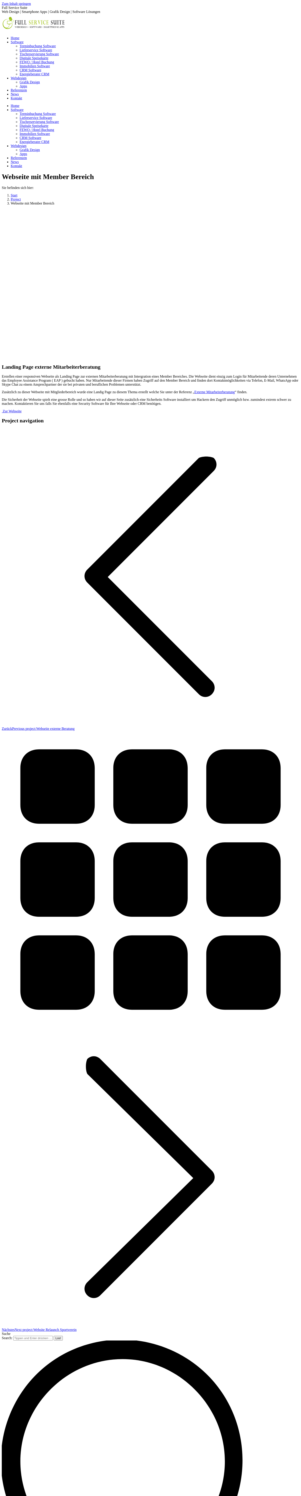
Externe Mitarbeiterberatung (214, 392)
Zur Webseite (12, 411)
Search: (7, 1338)
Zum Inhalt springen (16, 4)
